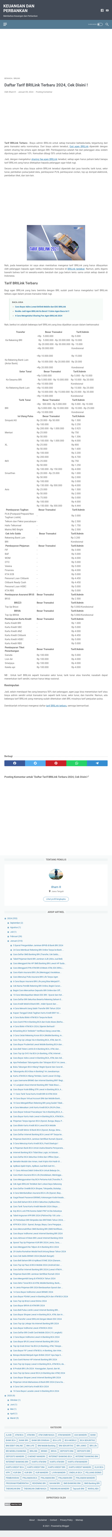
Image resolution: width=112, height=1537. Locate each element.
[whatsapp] (76, 760)
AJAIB (9, 1440)
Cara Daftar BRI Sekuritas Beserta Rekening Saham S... (38, 1005)
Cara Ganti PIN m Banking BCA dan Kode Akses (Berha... (38, 1027)
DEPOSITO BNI (67, 1456)
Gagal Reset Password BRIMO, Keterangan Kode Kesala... (39, 1203)
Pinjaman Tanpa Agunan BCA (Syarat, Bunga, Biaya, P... (38, 1126)
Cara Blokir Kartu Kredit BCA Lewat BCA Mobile (34, 1131)
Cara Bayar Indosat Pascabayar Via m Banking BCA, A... (38, 1117)
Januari (16, 946)
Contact (53, 1526)
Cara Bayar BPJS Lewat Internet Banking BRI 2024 (36, 1347)
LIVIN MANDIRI (59, 1478)
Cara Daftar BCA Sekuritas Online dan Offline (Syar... (36, 1162)
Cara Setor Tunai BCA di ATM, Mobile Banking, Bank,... (37, 1288)
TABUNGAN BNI (13, 1494)
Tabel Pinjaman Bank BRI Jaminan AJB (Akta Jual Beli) (38, 964)
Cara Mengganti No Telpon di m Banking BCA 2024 (36, 1252)
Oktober (15, 1405)
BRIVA (54, 1456)
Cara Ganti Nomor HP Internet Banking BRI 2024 (35, 1365)
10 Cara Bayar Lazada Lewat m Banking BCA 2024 (36, 1396)
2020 (11, 1401)
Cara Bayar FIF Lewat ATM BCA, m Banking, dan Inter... (38, 1356)
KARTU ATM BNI (39, 1467)
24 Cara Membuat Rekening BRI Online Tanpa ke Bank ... (38, 955)
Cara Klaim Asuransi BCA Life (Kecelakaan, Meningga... (38, 1180)
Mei (13, 1414)
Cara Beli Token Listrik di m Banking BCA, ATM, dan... (37, 1054)
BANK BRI (23, 1446)
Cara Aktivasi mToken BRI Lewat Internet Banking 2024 (38, 1243)
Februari (16, 942)
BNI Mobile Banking (46, 1451)
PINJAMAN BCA (29, 1483)
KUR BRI (28, 1478)
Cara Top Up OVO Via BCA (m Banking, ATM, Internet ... (38, 1059)
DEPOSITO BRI (83, 1456)
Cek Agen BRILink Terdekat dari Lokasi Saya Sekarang (37, 1189)
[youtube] (106, 8)
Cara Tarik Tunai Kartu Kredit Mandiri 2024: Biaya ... (36, 1212)
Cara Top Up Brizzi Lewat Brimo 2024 (30, 1306)
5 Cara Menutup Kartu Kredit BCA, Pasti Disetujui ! (35, 1149)
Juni (13, 1410)
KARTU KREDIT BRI (56, 1473)
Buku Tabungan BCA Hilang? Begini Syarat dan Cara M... (38, 1072)
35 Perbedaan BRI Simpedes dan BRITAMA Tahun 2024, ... (39, 1225)
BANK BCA (11, 1446)
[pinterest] (56, 760)
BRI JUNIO (81, 1451)
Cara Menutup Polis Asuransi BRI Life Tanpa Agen (35, 982)
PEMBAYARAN (12, 1483)
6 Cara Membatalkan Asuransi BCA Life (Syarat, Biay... (37, 1198)
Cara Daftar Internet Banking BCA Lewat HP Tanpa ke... (38, 1140)
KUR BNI (17, 1478)
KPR (8, 1478)
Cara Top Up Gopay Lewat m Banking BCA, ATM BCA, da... (39, 1369)
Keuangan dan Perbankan (19, 5)
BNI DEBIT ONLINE (14, 1451)
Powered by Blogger (60, 1532)
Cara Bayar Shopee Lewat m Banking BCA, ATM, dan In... (38, 1320)
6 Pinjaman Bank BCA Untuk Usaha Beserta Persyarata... (39, 1153)
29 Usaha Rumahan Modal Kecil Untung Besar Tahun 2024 (39, 1257)
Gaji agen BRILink (79, 143)
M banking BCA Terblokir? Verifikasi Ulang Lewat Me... (37, 1036)
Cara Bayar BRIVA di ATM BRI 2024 (29, 1311)
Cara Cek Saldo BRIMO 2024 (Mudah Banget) (33, 1261)
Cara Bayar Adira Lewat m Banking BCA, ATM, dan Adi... (38, 1063)
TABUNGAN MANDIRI (59, 1494)
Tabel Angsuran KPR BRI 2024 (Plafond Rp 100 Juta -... (38, 1221)
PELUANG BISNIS (93, 1478)
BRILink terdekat (76, 266)
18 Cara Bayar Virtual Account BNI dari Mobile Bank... (37, 1104)
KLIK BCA (99, 1473)
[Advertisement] (56, 49)
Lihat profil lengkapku (56, 904)
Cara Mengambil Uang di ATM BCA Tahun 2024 (34, 1284)
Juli (13, 937)
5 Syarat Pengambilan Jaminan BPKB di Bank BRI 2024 (38, 951)
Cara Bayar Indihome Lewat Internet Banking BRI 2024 (38, 1239)
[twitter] (35, 760)
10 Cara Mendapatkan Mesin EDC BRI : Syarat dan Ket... (38, 1000)
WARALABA (93, 1494)
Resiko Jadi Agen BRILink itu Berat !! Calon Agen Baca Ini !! (42, 308)
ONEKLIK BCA (75, 1478)
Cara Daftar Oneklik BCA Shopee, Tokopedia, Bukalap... (38, 1194)
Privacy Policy (66, 1526)
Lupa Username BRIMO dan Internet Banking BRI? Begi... (38, 1086)
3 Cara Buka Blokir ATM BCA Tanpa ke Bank (32, 1023)
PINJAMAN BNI (48, 1483)
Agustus (15, 933)
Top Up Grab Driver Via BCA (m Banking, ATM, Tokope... (38, 1351)
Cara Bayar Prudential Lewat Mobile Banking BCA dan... (38, 1050)
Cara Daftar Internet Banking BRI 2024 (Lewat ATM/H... (38, 1275)
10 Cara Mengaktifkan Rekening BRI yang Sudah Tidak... (38, 1108)
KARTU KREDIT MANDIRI (80, 1473)
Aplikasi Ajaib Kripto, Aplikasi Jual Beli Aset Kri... (34, 1171)
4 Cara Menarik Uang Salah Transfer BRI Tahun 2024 (37, 1014)
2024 (12, 924)
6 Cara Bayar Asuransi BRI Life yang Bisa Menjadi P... (37, 987)
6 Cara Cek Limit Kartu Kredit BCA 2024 (31, 1392)
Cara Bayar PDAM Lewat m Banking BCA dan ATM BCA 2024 (40, 1302)
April (13, 1419)
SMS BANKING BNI (72, 1489)
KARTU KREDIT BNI (36, 1473)
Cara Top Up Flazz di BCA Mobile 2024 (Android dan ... (37, 1270)
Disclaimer (42, 1526)
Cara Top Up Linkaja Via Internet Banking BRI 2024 (36, 1329)
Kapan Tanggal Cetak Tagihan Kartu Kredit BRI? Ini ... (37, 1018)
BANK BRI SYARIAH (40, 1446)
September (16, 928)
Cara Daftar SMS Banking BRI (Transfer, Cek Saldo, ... (37, 960)
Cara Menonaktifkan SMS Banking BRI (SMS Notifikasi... (38, 1234)
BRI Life (93, 1451)
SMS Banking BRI (92, 1489)
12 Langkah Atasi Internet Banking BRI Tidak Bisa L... (37, 1090)
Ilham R (56, 892)
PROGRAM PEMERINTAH (17, 1489)
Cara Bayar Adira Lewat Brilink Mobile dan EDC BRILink (40, 304)
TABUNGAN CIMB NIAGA (35, 1494)
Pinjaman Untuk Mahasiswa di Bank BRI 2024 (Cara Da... (39, 1387)
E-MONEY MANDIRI (36, 1462)
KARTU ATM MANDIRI (77, 1467)
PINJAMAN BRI (65, 1483)
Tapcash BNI (78, 1494)
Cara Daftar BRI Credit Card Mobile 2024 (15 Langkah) (37, 1338)
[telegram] (97, 760)
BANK (93, 1440)
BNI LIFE (30, 1451)
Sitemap (79, 1526)
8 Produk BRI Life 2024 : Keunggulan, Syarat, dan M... (37, 1374)
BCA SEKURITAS (87, 1446)
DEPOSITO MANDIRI (15, 1462)
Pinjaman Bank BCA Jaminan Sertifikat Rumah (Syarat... (38, 1144)
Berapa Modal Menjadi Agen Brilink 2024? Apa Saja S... (37, 1360)
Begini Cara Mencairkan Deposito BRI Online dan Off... (37, 996)
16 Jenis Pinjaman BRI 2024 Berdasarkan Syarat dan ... (38, 1293)
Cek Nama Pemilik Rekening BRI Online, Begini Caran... (37, 991)
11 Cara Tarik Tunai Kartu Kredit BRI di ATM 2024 (35, 1099)
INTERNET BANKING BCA (60, 1462)
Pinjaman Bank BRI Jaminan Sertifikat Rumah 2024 (36, 1279)
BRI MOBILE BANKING (16, 1456)
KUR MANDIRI (42, 1478)
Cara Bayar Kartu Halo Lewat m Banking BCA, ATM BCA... (39, 1122)
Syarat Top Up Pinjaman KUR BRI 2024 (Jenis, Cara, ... (37, 1248)
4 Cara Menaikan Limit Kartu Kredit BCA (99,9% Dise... (37, 1113)
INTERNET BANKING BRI (17, 1467)
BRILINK (33, 1456)
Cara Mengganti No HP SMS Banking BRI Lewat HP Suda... (39, 969)
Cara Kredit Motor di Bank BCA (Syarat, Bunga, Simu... (37, 1135)
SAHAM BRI (54, 1489)
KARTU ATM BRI (57, 1467)
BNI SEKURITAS (66, 1451)
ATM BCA (19, 1440)
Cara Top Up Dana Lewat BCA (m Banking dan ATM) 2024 (39, 1378)
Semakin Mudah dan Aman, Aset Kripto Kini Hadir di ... (37, 1167)
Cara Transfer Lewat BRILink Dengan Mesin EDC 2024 (37, 1324)
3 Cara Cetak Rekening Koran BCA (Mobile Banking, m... (38, 1041)
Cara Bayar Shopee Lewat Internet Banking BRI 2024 (37, 1383)
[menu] (7, 20)
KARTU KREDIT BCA (15, 1473)
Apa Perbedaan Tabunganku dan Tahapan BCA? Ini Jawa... (40, 1068)
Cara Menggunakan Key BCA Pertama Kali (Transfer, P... (38, 1185)
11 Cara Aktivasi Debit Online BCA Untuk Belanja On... (37, 1176)
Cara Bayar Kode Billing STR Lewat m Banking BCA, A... (38, 1095)
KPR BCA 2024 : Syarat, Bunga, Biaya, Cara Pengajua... (38, 1230)
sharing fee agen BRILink (44, 156)
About (32, 1526)
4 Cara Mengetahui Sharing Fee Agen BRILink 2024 (38, 313)
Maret (14, 1423)
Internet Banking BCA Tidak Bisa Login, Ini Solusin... (36, 1158)
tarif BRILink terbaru (56, 703)
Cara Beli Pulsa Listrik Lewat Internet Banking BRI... (36, 1315)
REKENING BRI (39, 1489)
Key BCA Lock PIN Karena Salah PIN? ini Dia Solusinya (37, 1216)
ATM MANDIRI (64, 1440)
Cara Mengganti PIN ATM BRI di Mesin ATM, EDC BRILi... (38, 973)
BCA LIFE (57, 1446)
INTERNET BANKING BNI (86, 1462)
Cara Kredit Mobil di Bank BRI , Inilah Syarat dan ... (35, 1009)
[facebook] (101, 8)
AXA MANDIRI (80, 1440)
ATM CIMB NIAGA (46, 1440)
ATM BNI (31, 1440)
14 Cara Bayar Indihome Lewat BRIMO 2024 (33, 1297)
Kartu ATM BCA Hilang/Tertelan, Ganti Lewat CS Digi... (37, 1081)
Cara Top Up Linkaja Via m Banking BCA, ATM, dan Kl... (37, 1045)
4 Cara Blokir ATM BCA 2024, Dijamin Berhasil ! (34, 1032)
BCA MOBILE (71, 1446)
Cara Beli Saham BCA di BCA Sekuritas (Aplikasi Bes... (37, 1207)
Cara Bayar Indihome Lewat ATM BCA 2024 (32, 1333)
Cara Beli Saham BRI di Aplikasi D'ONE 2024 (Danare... (37, 1266)
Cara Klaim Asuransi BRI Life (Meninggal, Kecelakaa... (37, 978)
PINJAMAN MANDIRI (85, 1483)
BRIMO (44, 1456)
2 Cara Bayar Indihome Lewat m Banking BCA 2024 (36, 1342)
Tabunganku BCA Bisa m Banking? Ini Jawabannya (36, 1077)
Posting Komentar (44, 89)
